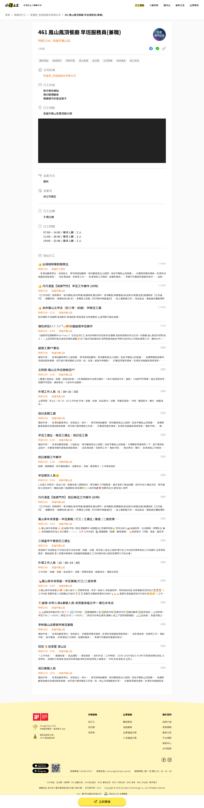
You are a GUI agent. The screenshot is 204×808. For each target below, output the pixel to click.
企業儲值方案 (130, 732)
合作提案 (167, 748)
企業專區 (194, 5)
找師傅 (67, 782)
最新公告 (180, 5)
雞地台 (167, 5)
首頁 (7, 14)
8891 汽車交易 (118, 782)
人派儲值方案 (130, 737)
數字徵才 (153, 782)
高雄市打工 (20, 14)
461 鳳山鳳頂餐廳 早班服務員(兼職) (84, 14)
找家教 (91, 732)
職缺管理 (127, 721)
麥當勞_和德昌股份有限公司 (45, 14)
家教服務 (167, 727)
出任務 (59, 782)
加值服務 (127, 727)
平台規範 (167, 737)
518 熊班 (51, 782)
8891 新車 (130, 782)
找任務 (91, 727)
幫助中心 (167, 743)
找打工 (91, 721)
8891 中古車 (142, 782)
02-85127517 (86, 771)
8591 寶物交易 (104, 782)
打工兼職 (139, 5)
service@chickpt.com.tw (118, 771)
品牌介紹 (167, 721)
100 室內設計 (90, 782)
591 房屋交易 (77, 782)
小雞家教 (153, 5)
